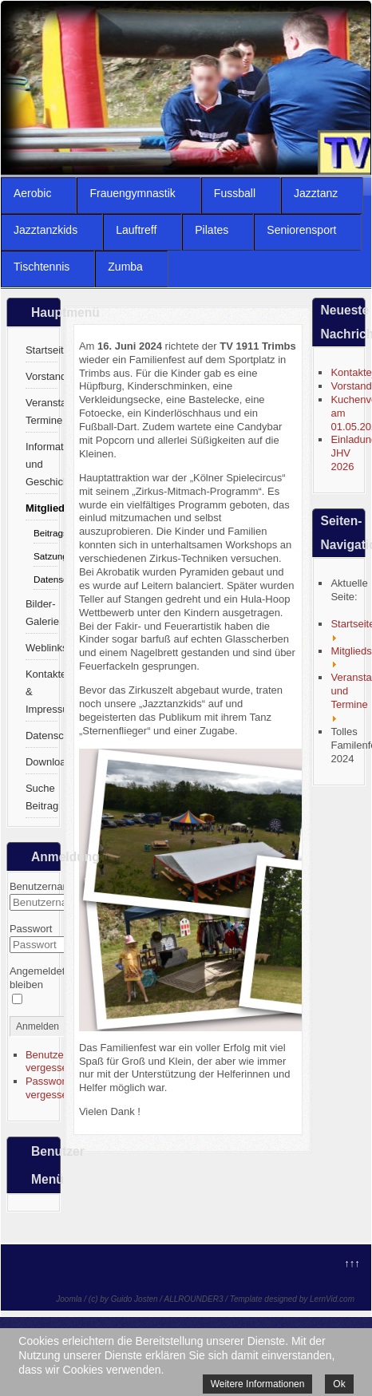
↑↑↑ (352, 1263)
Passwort (31, 929)
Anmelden (37, 1026)
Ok (339, 1384)
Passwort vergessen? (52, 1088)
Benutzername (43, 886)
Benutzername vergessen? (59, 1061)
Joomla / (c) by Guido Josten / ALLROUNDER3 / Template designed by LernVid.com (205, 1299)
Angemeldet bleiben (37, 978)
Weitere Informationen (258, 1384)
